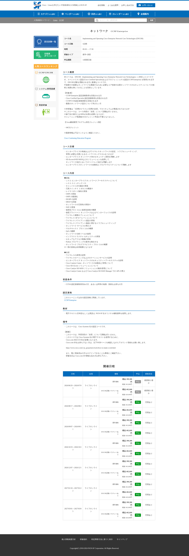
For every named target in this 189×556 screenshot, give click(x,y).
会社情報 (101, 5)
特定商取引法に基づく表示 (102, 539)
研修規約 (83, 539)
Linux (55, 20)
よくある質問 (113, 5)
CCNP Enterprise (70, 300)
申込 (138, 402)
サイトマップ (122, 539)
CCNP (61, 20)
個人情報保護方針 (69, 539)
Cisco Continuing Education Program (77, 138)
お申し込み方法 (127, 5)
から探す (48, 14)
